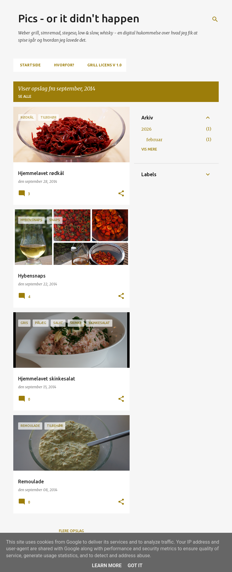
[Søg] (215, 19)
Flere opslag (71, 531)
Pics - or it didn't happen (79, 18)
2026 (146, 129)
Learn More (106, 565)
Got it (134, 565)
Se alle (24, 96)
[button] (121, 194)
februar (154, 139)
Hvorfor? (62, 65)
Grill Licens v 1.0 (102, 65)
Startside (28, 65)
